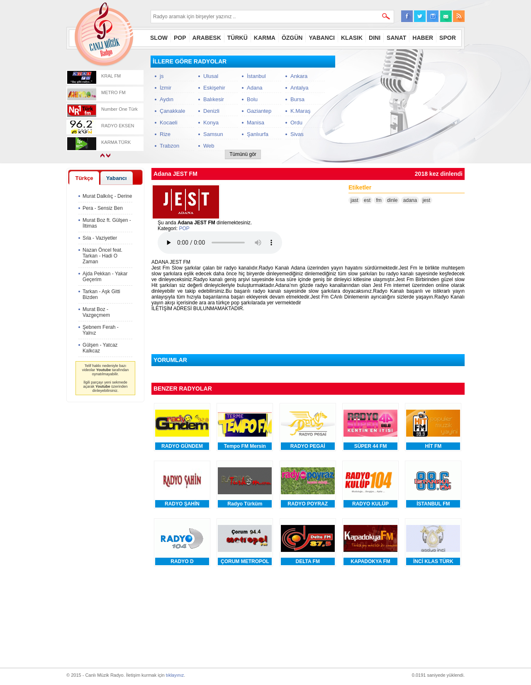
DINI (374, 37)
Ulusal (210, 76)
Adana (255, 88)
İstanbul (256, 76)
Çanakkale (172, 111)
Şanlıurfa (257, 134)
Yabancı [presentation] (116, 178)
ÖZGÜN (292, 37)
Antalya (299, 88)
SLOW (159, 37)
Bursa (297, 99)
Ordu (296, 122)
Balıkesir (213, 99)
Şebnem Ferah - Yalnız (101, 330)
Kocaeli (169, 122)
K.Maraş (300, 111)
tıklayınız (175, 675)
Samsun (213, 134)
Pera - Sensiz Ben (103, 208)
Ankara (298, 76)
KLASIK (352, 37)
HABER (422, 37)
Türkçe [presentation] (84, 178)
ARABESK (206, 37)
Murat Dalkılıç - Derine (107, 196)
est (367, 200)
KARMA (264, 37)
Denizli (211, 111)
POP (180, 37)
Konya (211, 122)
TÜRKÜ (237, 37)
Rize (165, 134)
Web (208, 146)
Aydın (166, 99)
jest (427, 200)
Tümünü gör (242, 154)
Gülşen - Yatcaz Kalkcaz (100, 348)
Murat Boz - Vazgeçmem (96, 312)
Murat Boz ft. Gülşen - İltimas (107, 223)
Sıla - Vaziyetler (100, 238)
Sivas (297, 134)
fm (378, 200)
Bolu (252, 99)
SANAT (396, 37)
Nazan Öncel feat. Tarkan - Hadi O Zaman (102, 256)
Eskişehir (214, 88)
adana (410, 200)
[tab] (84, 178)
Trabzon (169, 146)
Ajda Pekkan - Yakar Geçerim (105, 276)
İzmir (165, 88)
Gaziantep (259, 111)
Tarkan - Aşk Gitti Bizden (101, 294)
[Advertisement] (402, 107)
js (161, 76)
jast (354, 200)
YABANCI (322, 37)
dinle (392, 200)
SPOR (447, 37)
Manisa (255, 122)
